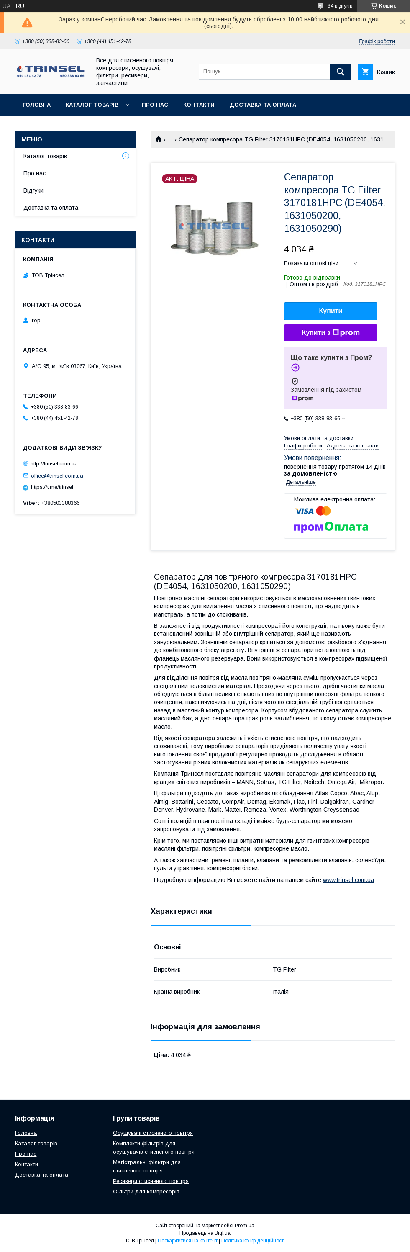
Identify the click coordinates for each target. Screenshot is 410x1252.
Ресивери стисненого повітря (151, 1181)
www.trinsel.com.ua (348, 880)
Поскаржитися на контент (188, 1241)
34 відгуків (340, 6)
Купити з (330, 333)
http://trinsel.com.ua (54, 463)
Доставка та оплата (263, 105)
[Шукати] (340, 72)
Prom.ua (244, 1226)
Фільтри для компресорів (146, 1191)
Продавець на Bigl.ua (205, 1233)
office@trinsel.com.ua (57, 475)
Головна (37, 105)
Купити (331, 310)
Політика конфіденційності (253, 1241)
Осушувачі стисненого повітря (153, 1133)
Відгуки (33, 190)
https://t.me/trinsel (52, 487)
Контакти (199, 105)
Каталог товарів (92, 105)
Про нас (155, 105)
